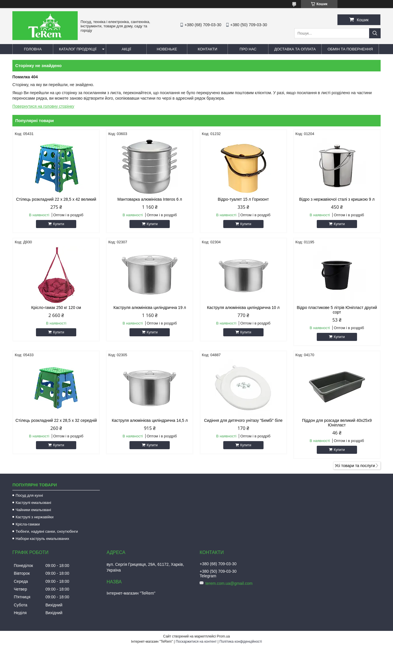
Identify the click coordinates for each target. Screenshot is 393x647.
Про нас (248, 49)
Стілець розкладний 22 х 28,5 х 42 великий (56, 199)
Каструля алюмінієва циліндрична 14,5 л (150, 420)
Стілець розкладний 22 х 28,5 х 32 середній (56, 420)
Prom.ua (223, 636)
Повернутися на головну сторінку (43, 106)
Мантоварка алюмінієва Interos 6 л (149, 199)
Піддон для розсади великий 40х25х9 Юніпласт (337, 422)
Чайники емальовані (33, 510)
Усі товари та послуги (355, 465)
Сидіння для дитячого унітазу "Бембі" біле (243, 420)
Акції (126, 49)
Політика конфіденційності (241, 642)
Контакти (207, 49)
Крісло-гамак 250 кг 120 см (56, 307)
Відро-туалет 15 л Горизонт (243, 199)
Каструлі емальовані (33, 502)
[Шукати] (375, 33)
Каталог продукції (77, 49)
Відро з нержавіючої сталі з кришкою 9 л (337, 199)
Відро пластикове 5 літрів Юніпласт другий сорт (337, 309)
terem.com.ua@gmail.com (229, 583)
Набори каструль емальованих (42, 538)
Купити (58, 224)
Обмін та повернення (350, 49)
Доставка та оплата (295, 49)
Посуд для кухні (29, 495)
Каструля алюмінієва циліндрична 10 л (243, 307)
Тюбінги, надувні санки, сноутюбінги (47, 531)
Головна (33, 49)
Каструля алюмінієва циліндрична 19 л (149, 307)
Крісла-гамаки (28, 524)
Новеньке (167, 49)
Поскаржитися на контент (196, 642)
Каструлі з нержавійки (35, 517)
